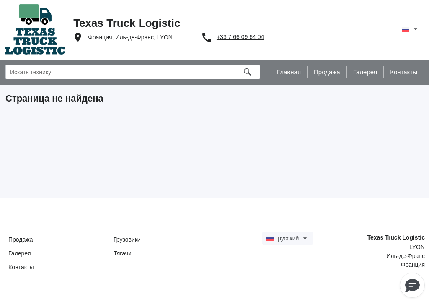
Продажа (20, 239)
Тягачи (123, 253)
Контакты (21, 267)
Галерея (19, 253)
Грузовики (127, 239)
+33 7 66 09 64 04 (240, 37)
